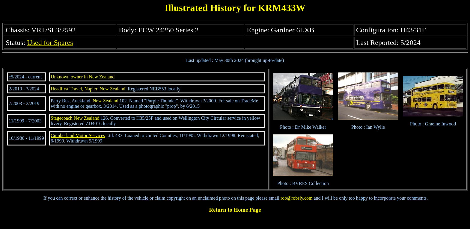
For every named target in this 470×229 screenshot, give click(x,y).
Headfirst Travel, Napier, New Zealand (88, 88)
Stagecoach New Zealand (75, 118)
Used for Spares (50, 42)
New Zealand (105, 100)
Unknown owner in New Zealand (83, 76)
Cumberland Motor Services (78, 135)
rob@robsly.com (297, 198)
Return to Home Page (235, 210)
